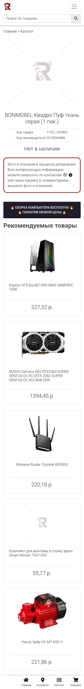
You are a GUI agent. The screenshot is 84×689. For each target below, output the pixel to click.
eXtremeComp (48, 1)
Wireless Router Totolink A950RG (42, 464)
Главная (10, 31)
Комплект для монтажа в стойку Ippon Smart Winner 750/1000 (41, 553)
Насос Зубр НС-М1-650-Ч (42, 642)
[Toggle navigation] (74, 6)
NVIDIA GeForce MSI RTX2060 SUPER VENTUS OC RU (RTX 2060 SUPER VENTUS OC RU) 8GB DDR (39, 376)
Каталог (27, 31)
